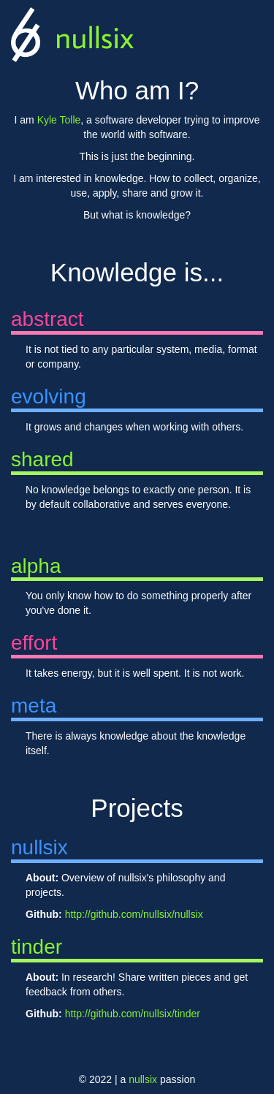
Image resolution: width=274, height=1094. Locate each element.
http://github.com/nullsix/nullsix (134, 914)
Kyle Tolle (59, 120)
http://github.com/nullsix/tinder (132, 1013)
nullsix (94, 36)
